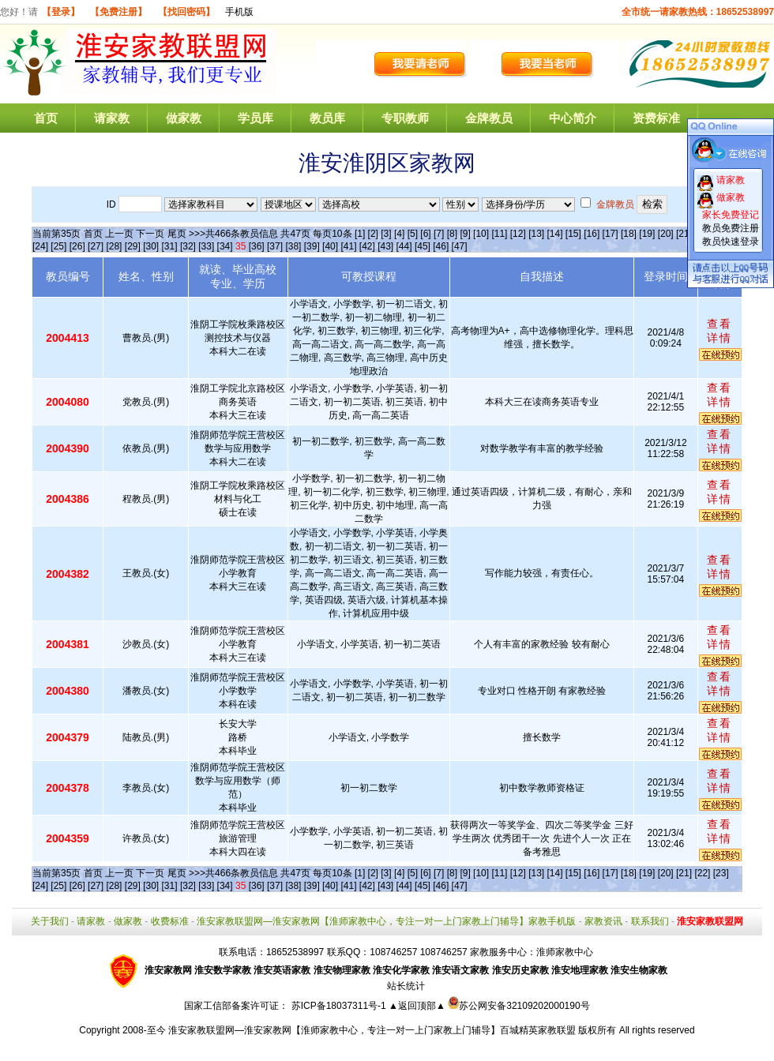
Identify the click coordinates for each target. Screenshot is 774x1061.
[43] (385, 246)
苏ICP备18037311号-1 (340, 1005)
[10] (481, 233)
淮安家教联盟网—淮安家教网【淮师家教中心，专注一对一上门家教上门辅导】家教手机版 (386, 921)
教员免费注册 (730, 228)
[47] (460, 246)
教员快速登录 (730, 241)
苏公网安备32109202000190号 (518, 1005)
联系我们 (650, 921)
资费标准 (656, 118)
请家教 (112, 118)
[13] (536, 233)
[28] (114, 246)
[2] (373, 233)
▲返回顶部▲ (417, 1005)
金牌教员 (489, 118)
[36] (257, 246)
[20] (666, 233)
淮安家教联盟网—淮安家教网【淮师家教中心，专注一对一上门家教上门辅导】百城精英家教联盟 (372, 1030)
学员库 (255, 118)
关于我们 (50, 921)
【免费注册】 (118, 11)
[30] (151, 246)
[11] (499, 233)
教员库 (327, 118)
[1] (360, 233)
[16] (591, 233)
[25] (58, 246)
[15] (573, 233)
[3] (386, 233)
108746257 (444, 952)
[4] (399, 233)
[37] (275, 246)
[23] (721, 873)
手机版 (239, 11)
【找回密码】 (186, 11)
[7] (439, 233)
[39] (312, 246)
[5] (413, 233)
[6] (425, 233)
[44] (404, 246)
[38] (293, 246)
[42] (367, 246)
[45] (422, 246)
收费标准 (170, 921)
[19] (647, 233)
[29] (133, 246)
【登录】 (61, 11)
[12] (518, 233)
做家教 (183, 118)
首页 (46, 118)
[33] (206, 246)
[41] (348, 246)
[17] (610, 233)
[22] (702, 873)
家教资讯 (603, 921)
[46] (441, 246)
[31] (170, 246)
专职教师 (405, 118)
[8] (452, 233)
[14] (555, 233)
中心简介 (572, 118)
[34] (225, 246)
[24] (40, 246)
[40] (330, 246)
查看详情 (719, 330)
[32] (188, 246)
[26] (77, 246)
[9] (465, 233)
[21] (684, 233)
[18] (629, 233)
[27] (95, 246)
